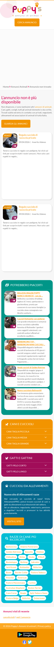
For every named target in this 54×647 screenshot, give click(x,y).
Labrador (35, 562)
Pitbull (41, 557)
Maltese (40, 552)
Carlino (32, 583)
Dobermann (39, 598)
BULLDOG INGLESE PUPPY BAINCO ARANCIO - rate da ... (30, 294)
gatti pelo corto (16, 465)
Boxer (8, 572)
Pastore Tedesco (38, 572)
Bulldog (23, 562)
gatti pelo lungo (16, 471)
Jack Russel (11, 567)
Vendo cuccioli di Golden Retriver (31, 367)
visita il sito (14, 521)
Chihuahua (11, 557)
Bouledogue (11, 562)
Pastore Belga (12, 598)
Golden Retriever (13, 552)
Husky (31, 557)
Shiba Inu (37, 567)
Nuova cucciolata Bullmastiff (29, 390)
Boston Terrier (34, 588)
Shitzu (22, 557)
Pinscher (10, 577)
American (22, 577)
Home (6, 86)
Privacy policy (44, 626)
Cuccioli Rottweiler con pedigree (31, 319)
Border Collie (21, 572)
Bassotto (29, 552)
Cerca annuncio (27, 22)
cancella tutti (9, 617)
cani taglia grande (17, 443)
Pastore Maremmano (15, 583)
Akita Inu (26, 598)
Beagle (23, 593)
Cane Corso (11, 593)
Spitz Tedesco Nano (38, 593)
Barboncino (11, 546)
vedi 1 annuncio (23, 617)
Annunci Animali (19, 86)
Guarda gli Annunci (16, 123)
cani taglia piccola (17, 431)
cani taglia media (16, 437)
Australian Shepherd (15, 588)
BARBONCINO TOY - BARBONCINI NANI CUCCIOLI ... (31, 343)
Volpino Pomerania (29, 546)
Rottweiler (24, 567)
